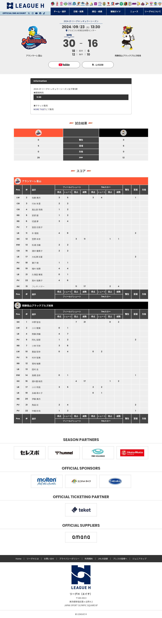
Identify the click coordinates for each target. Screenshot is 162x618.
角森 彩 (35, 404)
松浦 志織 (36, 244)
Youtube (36, 13)
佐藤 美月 (36, 197)
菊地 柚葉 (36, 363)
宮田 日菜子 (37, 227)
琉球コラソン (113, 3)
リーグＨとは (33, 558)
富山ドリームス (70, 3)
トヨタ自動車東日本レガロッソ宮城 (53, 3)
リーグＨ (25, 6)
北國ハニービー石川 (121, 3)
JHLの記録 (103, 558)
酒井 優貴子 (37, 250)
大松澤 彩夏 (37, 256)
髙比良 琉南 (37, 209)
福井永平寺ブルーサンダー (74, 3)
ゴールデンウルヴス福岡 (104, 3)
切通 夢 (35, 221)
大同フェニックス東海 (83, 3)
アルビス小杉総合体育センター (82, 30)
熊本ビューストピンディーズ (151, 3)
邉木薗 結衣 (37, 381)
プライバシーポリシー (69, 558)
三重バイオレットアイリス (134, 3)
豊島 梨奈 (36, 351)
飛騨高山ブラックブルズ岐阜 (125, 3)
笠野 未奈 (36, 238)
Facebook (40, 13)
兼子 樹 (35, 262)
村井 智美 (36, 357)
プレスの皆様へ (120, 558)
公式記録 (99, 64)
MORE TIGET (40, 109)
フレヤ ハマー (38, 286)
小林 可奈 (36, 345)
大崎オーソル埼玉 (57, 3)
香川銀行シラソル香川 (147, 3)
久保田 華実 (37, 274)
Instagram (33, 13)
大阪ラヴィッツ (138, 3)
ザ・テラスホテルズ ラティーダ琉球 (160, 3)
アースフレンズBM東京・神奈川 (66, 3)
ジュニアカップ (139, 558)
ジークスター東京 (61, 3)
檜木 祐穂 (36, 268)
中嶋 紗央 (36, 410)
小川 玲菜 (36, 387)
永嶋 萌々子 (37, 392)
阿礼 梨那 (36, 339)
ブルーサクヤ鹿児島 (155, 3)
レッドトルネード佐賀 (108, 3)
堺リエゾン (95, 3)
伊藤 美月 (36, 398)
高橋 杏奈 (36, 375)
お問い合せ (49, 558)
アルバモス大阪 (91, 3)
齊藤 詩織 (36, 333)
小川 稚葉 (36, 327)
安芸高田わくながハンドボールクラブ (100, 3)
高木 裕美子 (37, 280)
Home (18, 558)
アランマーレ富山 (117, 3)
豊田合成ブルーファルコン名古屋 (78, 3)
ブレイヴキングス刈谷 (87, 3)
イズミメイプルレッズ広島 (143, 3)
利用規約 (89, 558)
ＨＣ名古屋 (130, 3)
